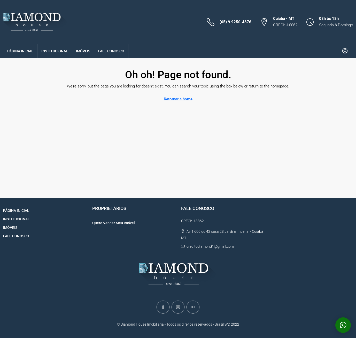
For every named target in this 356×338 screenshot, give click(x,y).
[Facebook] (163, 307)
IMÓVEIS (83, 51)
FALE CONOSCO (111, 51)
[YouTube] (193, 307)
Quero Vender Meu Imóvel (113, 223)
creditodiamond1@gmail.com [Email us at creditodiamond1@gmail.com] (210, 246)
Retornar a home (178, 99)
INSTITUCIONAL (54, 51)
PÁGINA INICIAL (20, 51)
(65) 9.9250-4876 (235, 22)
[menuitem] (344, 51)
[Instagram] (178, 307)
